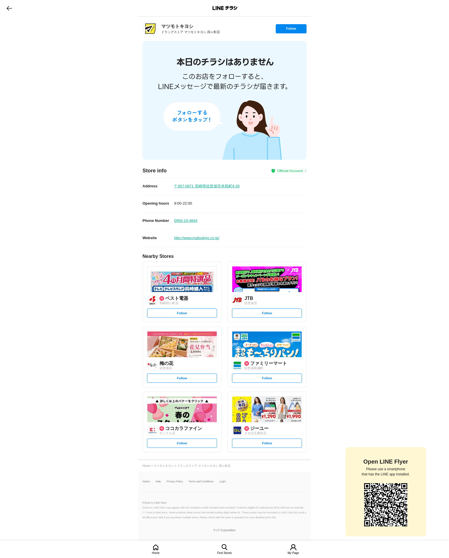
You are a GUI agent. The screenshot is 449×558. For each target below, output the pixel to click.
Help (158, 481)
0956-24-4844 (185, 220)
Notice (146, 481)
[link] (150, 29)
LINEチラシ (224, 8)
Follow (291, 29)
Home (156, 553)
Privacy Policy (175, 481)
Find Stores (224, 553)
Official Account (290, 171)
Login (222, 481)
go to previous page (9, 8)
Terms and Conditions (201, 481)
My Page (293, 553)
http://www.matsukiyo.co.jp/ (196, 238)
